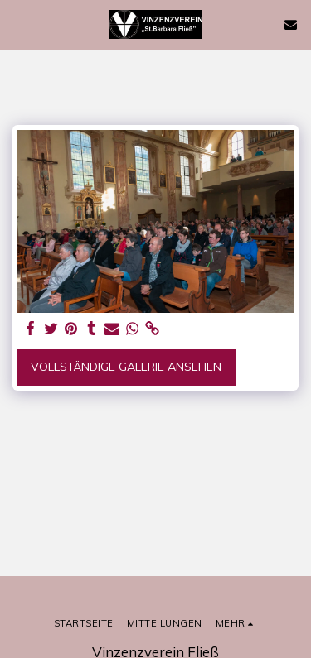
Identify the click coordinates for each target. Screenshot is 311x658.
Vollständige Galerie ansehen (126, 366)
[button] (18, 23)
